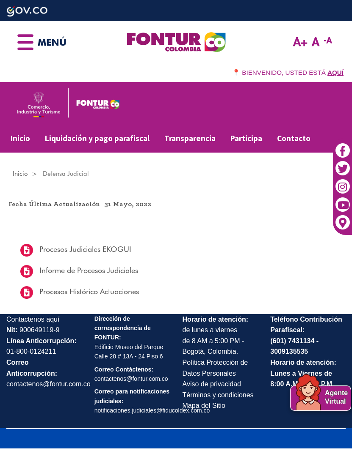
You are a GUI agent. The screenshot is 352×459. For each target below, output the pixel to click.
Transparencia (190, 138)
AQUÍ (335, 72)
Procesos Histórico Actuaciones (88, 291)
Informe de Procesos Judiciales (87, 270)
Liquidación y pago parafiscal (97, 138)
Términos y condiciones (218, 395)
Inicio (20, 138)
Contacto (293, 138)
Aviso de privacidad (212, 384)
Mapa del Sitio (204, 405)
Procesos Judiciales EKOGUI (84, 249)
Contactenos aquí (32, 319)
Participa (246, 138)
